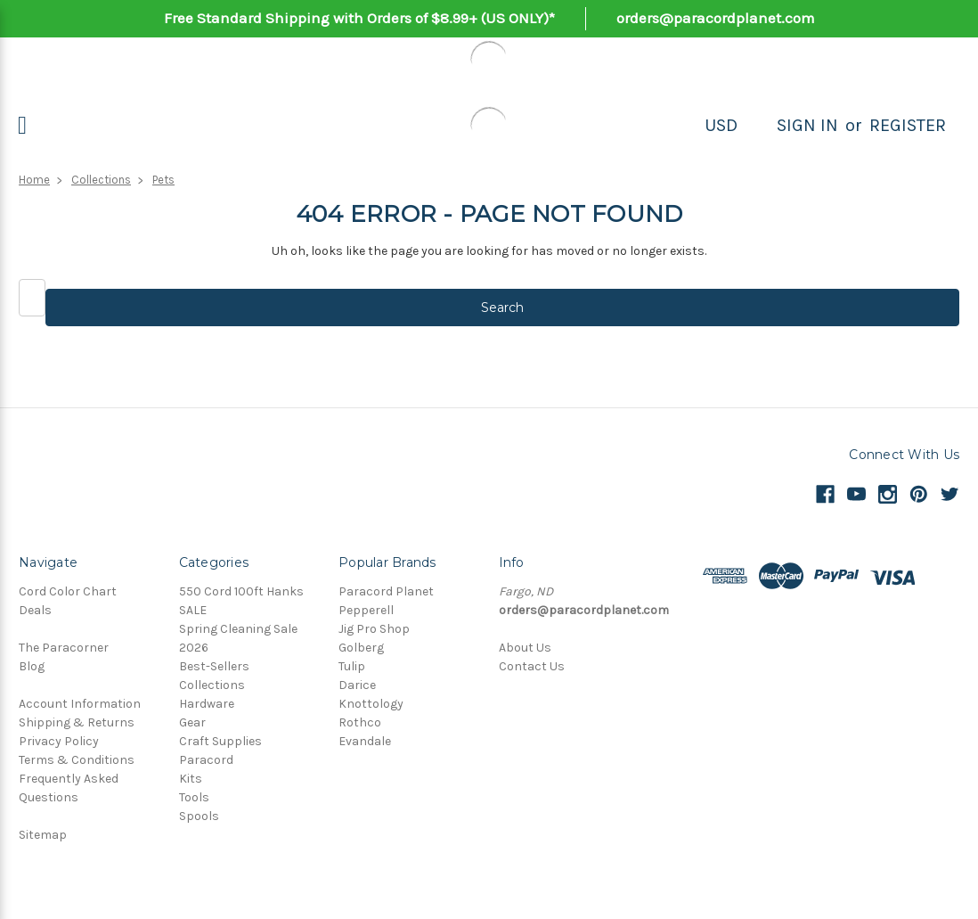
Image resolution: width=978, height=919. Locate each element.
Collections (101, 179)
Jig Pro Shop (374, 628)
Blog (32, 666)
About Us (525, 647)
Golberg (361, 647)
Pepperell (366, 610)
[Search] (757, 125)
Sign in (807, 125)
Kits (190, 778)
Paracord (206, 759)
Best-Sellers (214, 666)
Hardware (206, 703)
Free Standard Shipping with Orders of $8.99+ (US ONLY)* (359, 18)
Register (907, 125)
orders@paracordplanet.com (715, 18)
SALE (193, 610)
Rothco (359, 722)
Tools (194, 797)
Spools (199, 816)
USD (721, 125)
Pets (163, 179)
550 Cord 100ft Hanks (241, 591)
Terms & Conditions (76, 759)
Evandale (364, 741)
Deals (35, 610)
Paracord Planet (386, 591)
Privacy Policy (59, 741)
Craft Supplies (220, 741)
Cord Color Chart (68, 591)
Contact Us (532, 666)
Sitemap (43, 834)
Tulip (351, 666)
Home (34, 179)
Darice (357, 685)
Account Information (80, 703)
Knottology (370, 703)
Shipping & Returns (76, 722)
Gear (192, 722)
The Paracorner (64, 647)
